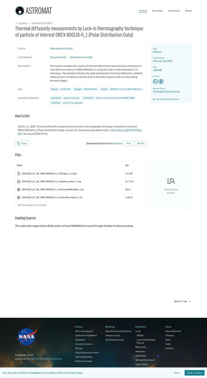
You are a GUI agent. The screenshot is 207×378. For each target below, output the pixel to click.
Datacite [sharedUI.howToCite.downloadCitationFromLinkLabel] (117, 143)
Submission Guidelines (86, 335)
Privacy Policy (74, 372)
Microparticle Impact (145, 360)
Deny (177, 373)
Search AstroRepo (84, 357)
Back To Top (182, 301)
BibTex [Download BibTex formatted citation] (141, 143)
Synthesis (157, 10)
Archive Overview (83, 361)
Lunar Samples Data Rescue (146, 341)
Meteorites (140, 347)
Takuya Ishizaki (58, 57)
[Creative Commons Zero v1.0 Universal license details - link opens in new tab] (171, 81)
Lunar (138, 331)
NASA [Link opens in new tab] (30, 355)
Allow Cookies (195, 373)
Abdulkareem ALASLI (61, 48)
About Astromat (173, 331)
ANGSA (140, 335)
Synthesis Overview (114, 339)
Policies (79, 348)
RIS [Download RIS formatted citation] (128, 143)
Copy (22, 143)
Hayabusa (140, 351)
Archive (143, 10)
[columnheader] (69, 165)
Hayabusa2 (140, 355)
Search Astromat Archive (87, 352)
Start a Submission (84, 331)
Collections (174, 10)
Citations (169, 335)
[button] (85, 89)
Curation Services (83, 344)
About (188, 10)
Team (168, 344)
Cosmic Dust (141, 364)
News (168, 339)
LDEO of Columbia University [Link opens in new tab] (46, 358)
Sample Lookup (112, 335)
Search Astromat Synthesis (118, 331)
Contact (169, 348)
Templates (80, 339)
